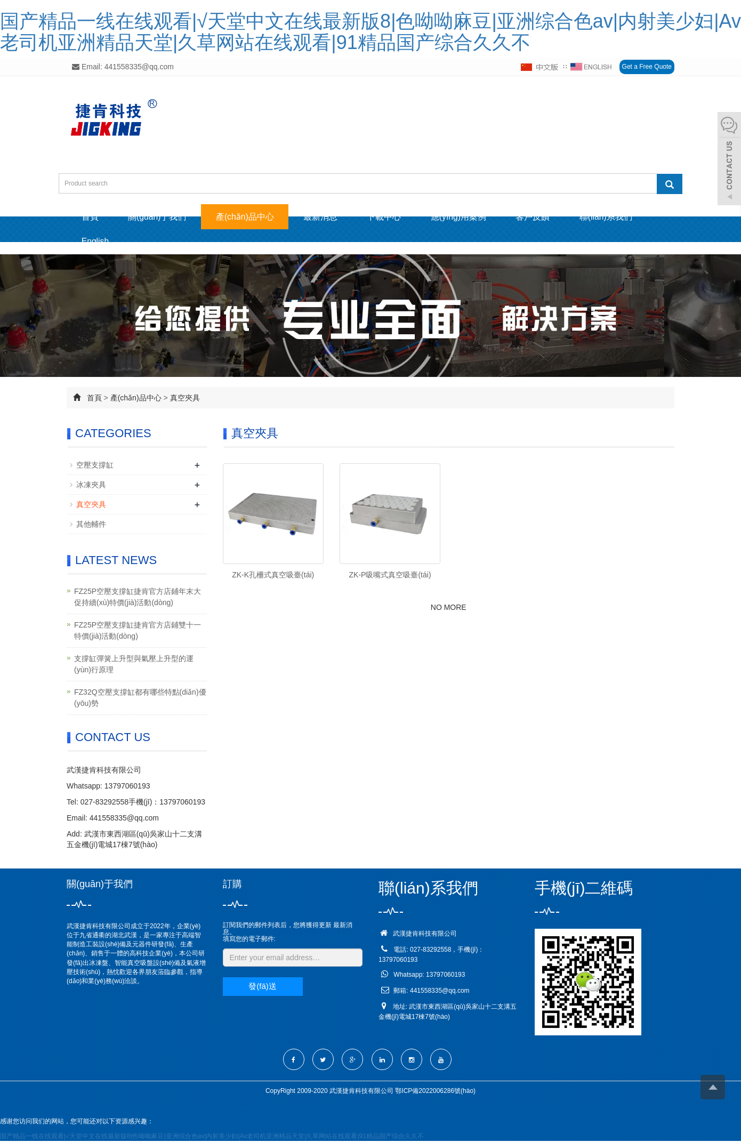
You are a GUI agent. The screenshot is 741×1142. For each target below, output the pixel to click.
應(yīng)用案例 (473, 216)
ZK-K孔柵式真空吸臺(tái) (273, 576)
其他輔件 (91, 525)
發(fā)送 (262, 987)
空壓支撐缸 (95, 466)
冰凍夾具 (91, 485)
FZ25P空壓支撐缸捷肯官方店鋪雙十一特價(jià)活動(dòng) (137, 632)
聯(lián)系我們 (626, 216)
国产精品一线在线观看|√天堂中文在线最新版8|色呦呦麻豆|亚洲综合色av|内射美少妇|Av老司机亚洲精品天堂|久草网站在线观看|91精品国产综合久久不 (370, 31)
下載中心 (396, 216)
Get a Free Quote (647, 66)
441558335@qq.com (124, 819)
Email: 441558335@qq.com (123, 66)
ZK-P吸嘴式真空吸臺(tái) (390, 576)
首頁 (91, 216)
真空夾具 (185, 399)
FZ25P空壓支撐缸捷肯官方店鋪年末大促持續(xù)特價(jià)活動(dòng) (137, 598)
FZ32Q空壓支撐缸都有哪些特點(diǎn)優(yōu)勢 (140, 699)
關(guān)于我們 (161, 216)
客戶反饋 (550, 216)
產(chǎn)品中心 (251, 216)
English (96, 242)
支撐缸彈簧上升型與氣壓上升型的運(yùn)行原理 (134, 665)
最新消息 (330, 216)
